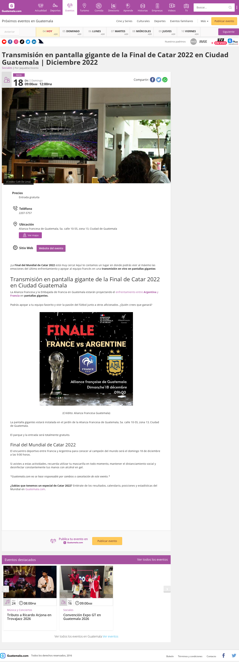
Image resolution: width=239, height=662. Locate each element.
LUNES (95, 31)
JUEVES (165, 31)
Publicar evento (224, 21)
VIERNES (188, 31)
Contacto (211, 656)
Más (203, 21)
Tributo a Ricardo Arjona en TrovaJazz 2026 (29, 617)
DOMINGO (71, 31)
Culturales (143, 21)
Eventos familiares (181, 21)
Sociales (7, 68)
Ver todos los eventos (152, 559)
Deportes (160, 21)
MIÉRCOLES (141, 31)
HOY (47, 31)
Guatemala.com (35, 489)
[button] (228, 31)
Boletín (170, 656)
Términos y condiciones (190, 656)
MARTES (118, 31)
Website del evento (51, 248)
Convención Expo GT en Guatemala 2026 (82, 617)
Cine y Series (124, 21)
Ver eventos (110, 636)
